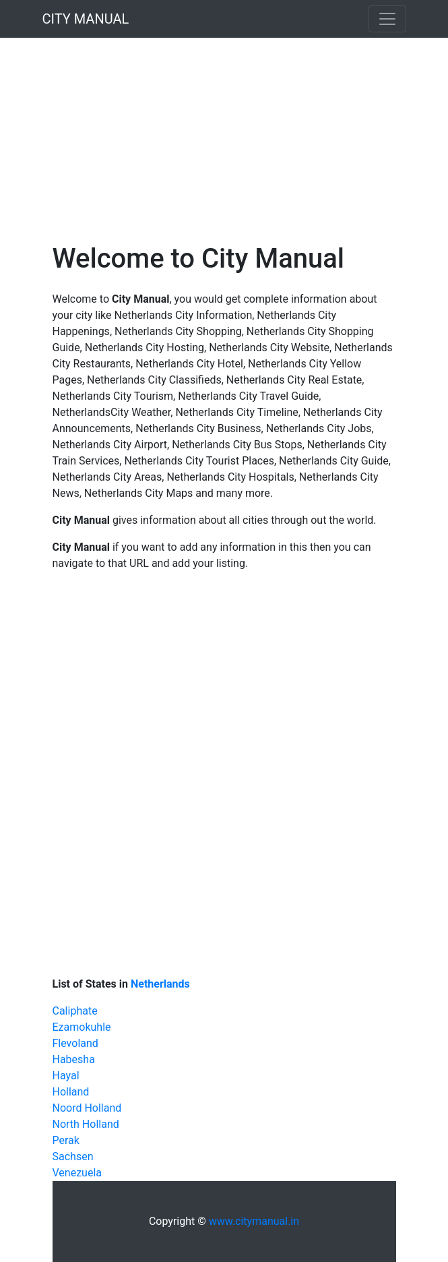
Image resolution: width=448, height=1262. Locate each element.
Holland (71, 1091)
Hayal (66, 1075)
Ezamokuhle (82, 1027)
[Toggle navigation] (387, 18)
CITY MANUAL (85, 19)
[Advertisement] (224, 132)
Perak (66, 1140)
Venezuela (77, 1172)
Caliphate (75, 1010)
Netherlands (160, 984)
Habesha (74, 1059)
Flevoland (75, 1043)
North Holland (86, 1124)
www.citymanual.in (254, 1221)
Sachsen (73, 1156)
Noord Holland (87, 1108)
